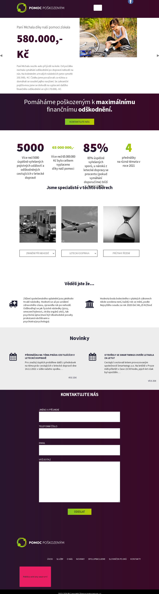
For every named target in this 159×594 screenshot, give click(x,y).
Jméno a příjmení (79, 415)
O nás (69, 559)
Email (79, 448)
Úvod (50, 559)
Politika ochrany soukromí (35, 576)
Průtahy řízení (121, 253)
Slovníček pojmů (118, 559)
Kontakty (135, 559)
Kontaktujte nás (80, 121)
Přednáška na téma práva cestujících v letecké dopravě (50, 356)
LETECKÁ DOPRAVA (79, 253)
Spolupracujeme (96, 559)
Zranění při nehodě (37, 253)
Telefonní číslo (79, 432)
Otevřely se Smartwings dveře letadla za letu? (129, 356)
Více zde (72, 377)
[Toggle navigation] (98, 8)
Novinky (80, 559)
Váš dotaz (79, 480)
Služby (59, 559)
